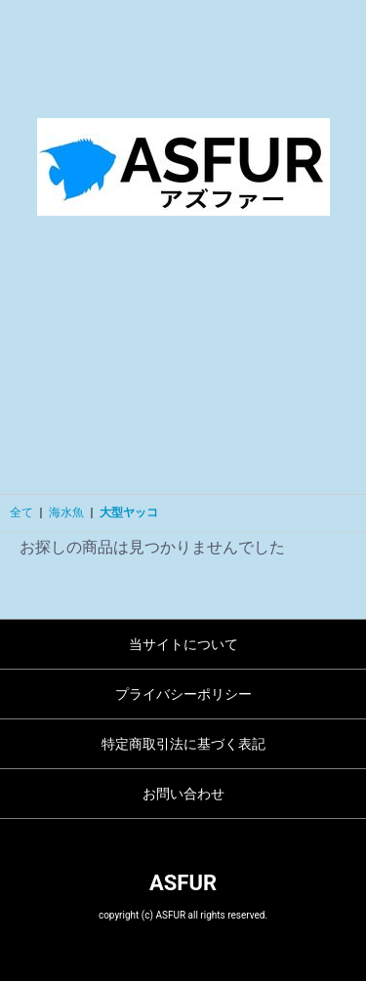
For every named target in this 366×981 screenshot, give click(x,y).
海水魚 (66, 512)
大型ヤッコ (129, 512)
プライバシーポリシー (183, 694)
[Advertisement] (183, 369)
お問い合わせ (183, 793)
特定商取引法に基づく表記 (183, 744)
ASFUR (183, 883)
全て (21, 512)
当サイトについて (183, 644)
